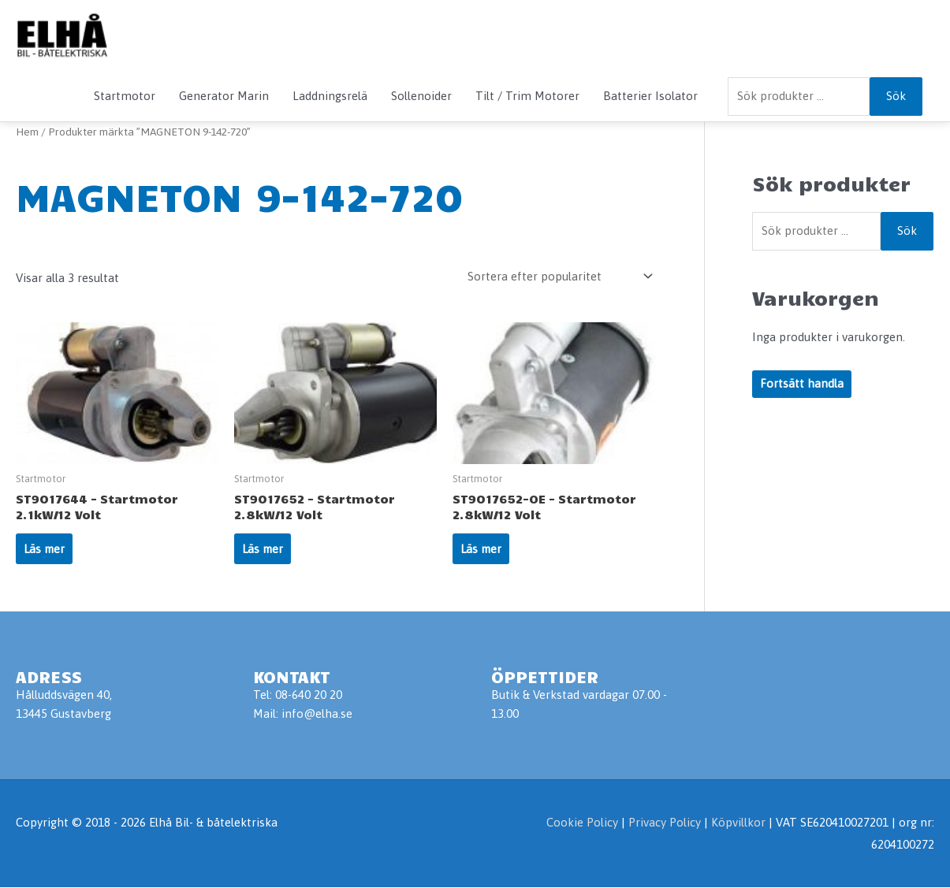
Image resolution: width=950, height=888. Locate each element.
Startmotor (124, 95)
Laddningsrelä (329, 95)
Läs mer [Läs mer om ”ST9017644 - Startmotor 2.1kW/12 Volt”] (45, 549)
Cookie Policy (582, 823)
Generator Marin (224, 95)
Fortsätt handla (802, 384)
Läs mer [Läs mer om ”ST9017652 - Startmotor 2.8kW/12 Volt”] (263, 549)
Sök (896, 95)
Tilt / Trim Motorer (527, 95)
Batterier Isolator (650, 95)
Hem (27, 131)
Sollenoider (421, 95)
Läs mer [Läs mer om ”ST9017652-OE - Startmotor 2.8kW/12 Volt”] (482, 549)
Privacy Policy (666, 823)
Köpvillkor (738, 823)
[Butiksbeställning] (557, 276)
